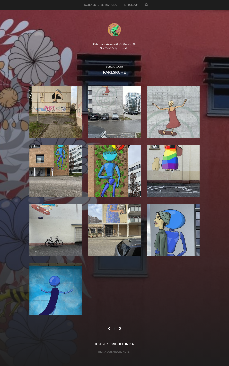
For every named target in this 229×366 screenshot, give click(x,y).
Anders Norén (122, 351)
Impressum (131, 4)
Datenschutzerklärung (100, 4)
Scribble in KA (120, 344)
